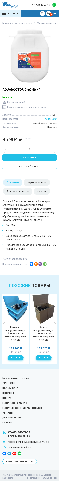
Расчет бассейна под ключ (15, 403)
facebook (4, 453)
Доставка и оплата (11, 418)
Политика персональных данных (42, 478)
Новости (6, 398)
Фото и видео (9, 383)
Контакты (7, 423)
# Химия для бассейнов (14, 258)
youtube (14, 453)
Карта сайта (7, 478)
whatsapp (54, 5)
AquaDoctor (51, 119)
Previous (4, 324)
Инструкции (8, 393)
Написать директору (20, 461)
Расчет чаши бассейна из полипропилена (22, 408)
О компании (8, 413)
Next (54, 324)
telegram (9, 453)
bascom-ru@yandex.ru (20, 447)
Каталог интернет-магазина (15, 378)
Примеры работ (10, 388)
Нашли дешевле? (16, 102)
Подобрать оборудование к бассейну (26, 107)
